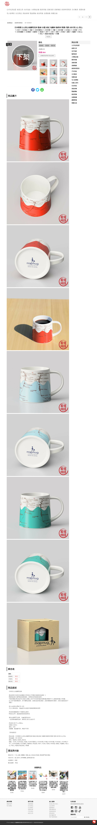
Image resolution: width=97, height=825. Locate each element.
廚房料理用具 (66, 9)
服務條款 (52, 807)
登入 (57, 804)
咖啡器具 (74, 54)
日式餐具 (75, 9)
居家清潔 (50, 9)
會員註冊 (52, 804)
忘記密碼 (52, 806)
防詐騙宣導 (52, 815)
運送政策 (52, 813)
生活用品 (18, 13)
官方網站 (9, 806)
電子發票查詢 (53, 817)
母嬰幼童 (82, 9)
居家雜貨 (57, 9)
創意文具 (20, 9)
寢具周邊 (43, 9)
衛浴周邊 (40, 13)
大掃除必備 (35, 9)
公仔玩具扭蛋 (11, 9)
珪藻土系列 (75, 83)
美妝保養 (26, 13)
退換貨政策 (52, 811)
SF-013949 (28, 23)
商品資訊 (48, 36)
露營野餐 (74, 100)
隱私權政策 (52, 809)
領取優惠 (86, 817)
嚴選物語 (10, 23)
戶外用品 (74, 71)
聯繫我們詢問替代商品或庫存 (47, 55)
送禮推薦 (47, 13)
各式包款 (27, 9)
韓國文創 (54, 13)
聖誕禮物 (33, 13)
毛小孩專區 (11, 13)
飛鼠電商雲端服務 (37, 822)
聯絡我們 (9, 804)
